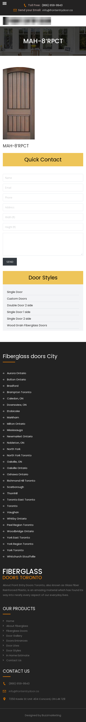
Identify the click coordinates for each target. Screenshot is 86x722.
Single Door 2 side (19, 319)
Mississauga (15, 430)
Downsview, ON (17, 405)
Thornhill (12, 493)
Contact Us (13, 660)
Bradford (12, 386)
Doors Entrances (17, 640)
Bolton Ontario (16, 379)
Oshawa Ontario (17, 474)
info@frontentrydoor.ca (57, 10)
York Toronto (15, 550)
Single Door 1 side (18, 312)
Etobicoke (13, 411)
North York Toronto (19, 455)
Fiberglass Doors (17, 631)
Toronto (12, 506)
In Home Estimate (17, 655)
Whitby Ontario (17, 518)
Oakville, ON (14, 461)
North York (13, 449)
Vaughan (13, 512)
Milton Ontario (16, 424)
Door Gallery (14, 636)
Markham (13, 417)
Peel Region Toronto (20, 525)
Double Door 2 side (20, 305)
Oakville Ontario (17, 468)
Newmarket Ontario (20, 436)
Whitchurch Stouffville (21, 556)
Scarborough (15, 487)
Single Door (15, 292)
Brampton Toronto (19, 392)
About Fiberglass (17, 626)
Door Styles (13, 650)
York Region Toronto (20, 544)
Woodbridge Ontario (20, 531)
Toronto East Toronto (21, 499)
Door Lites (12, 645)
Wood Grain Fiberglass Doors (27, 325)
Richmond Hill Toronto (21, 480)
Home (10, 621)
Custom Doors (17, 299)
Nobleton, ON (15, 443)
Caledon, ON (15, 398)
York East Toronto (18, 537)
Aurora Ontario (16, 373)
